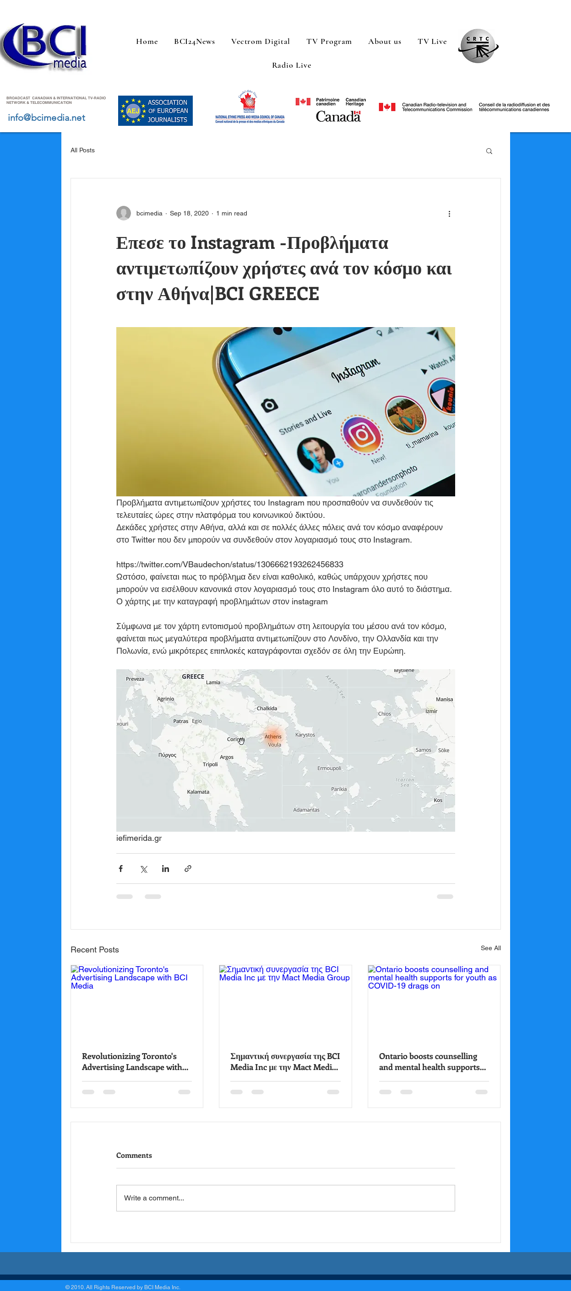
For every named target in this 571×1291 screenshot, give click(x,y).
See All (491, 948)
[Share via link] (188, 868)
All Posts (83, 150)
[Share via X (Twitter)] (143, 868)
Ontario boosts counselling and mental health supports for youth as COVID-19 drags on (431, 1061)
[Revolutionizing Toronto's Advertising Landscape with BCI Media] (137, 1002)
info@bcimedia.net (46, 117)
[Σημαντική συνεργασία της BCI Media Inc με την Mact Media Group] (285, 1002)
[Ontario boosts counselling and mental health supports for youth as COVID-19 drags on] (434, 1002)
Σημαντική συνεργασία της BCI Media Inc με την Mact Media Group (285, 1061)
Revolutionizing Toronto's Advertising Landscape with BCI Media (132, 1061)
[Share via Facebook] (120, 868)
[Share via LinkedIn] (165, 868)
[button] (489, 150)
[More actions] (449, 213)
